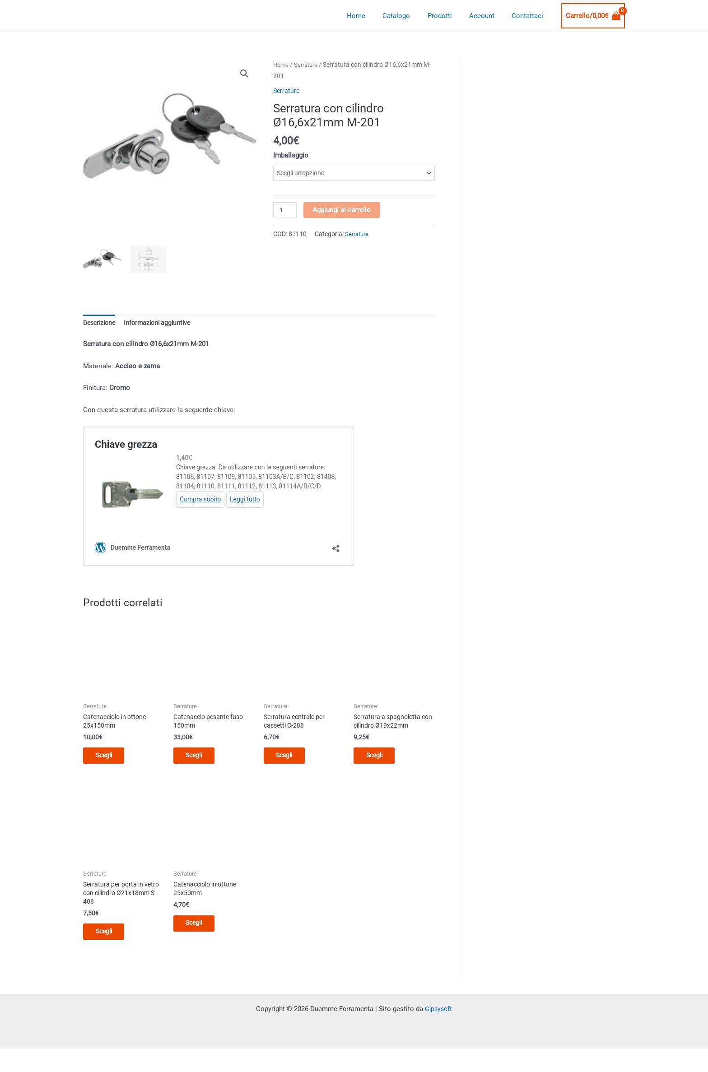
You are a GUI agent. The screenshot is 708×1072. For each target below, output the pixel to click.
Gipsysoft (438, 1016)
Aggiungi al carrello (342, 210)
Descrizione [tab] (101, 323)
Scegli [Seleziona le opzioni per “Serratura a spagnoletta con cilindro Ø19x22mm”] (381, 758)
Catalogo (410, 16)
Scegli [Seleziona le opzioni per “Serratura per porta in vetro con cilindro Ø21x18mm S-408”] (110, 937)
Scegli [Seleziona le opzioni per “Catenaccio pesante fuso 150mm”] (200, 758)
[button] (244, 74)
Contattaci (529, 16)
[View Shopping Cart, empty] (593, 16)
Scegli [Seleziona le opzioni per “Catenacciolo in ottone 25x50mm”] (200, 928)
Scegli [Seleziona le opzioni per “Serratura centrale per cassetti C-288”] (291, 758)
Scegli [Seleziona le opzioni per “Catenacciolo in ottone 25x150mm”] (110, 758)
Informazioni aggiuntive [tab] (162, 323)
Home (373, 16)
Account (487, 16)
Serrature (308, 64)
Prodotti (449, 16)
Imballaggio (290, 155)
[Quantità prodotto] (285, 211)
